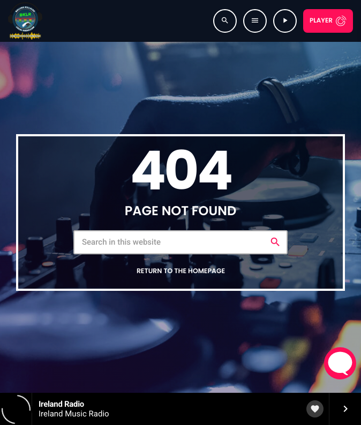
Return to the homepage (181, 271)
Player (321, 20)
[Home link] (25, 21)
